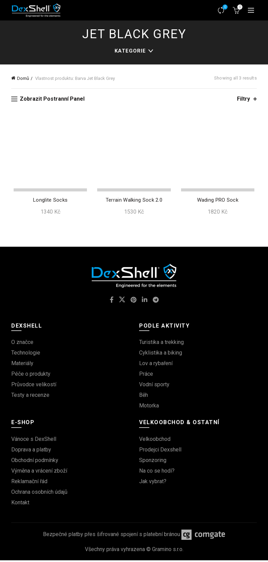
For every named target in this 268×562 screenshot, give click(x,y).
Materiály (22, 365)
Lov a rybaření (156, 365)
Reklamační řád (29, 482)
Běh (143, 396)
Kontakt (20, 504)
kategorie (130, 51)
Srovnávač (224, 7)
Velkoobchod (154, 440)
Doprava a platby (31, 451)
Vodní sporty (154, 386)
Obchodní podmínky (34, 461)
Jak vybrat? (152, 482)
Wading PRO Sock (219, 202)
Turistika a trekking (161, 344)
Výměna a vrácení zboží (39, 472)
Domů (23, 78)
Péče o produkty (30, 375)
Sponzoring (152, 461)
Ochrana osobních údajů (39, 493)
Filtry (243, 99)
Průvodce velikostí (33, 386)
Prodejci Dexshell (160, 451)
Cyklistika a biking (160, 354)
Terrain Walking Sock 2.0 (134, 202)
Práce (146, 375)
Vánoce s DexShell (33, 440)
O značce (22, 344)
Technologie (25, 354)
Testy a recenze (30, 396)
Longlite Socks (48, 202)
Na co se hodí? (157, 472)
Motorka (149, 407)
